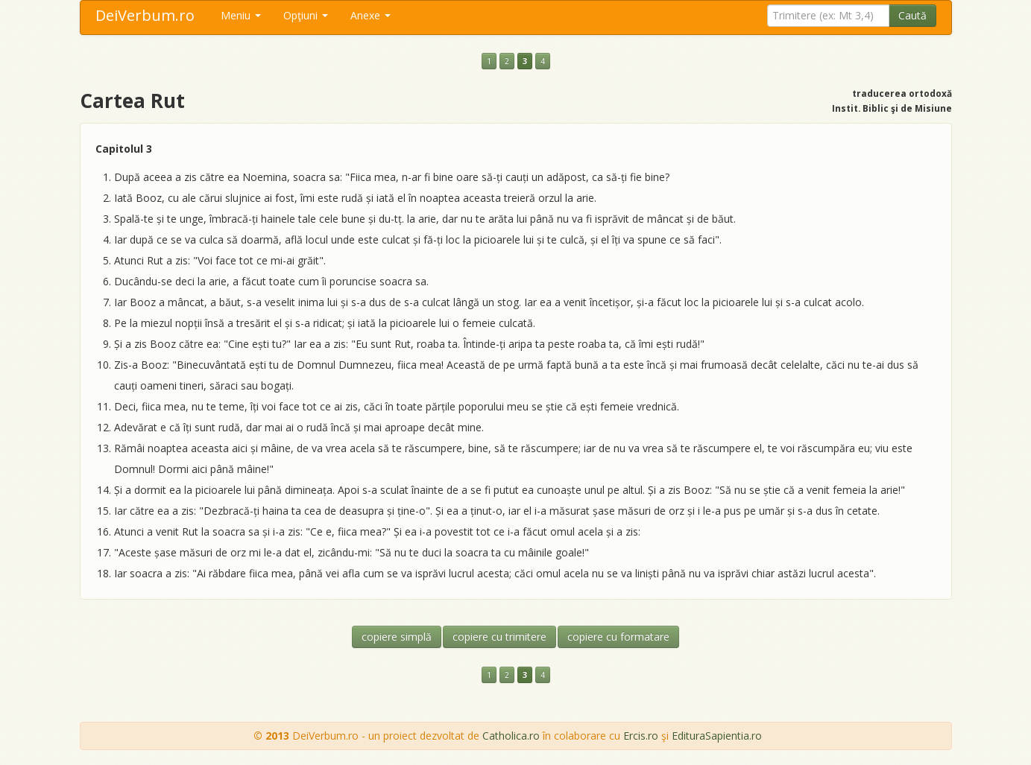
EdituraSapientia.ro (717, 736)
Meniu (241, 15)
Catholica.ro (511, 736)
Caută (912, 15)
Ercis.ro (640, 736)
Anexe (370, 15)
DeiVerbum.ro (145, 15)
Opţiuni (305, 15)
